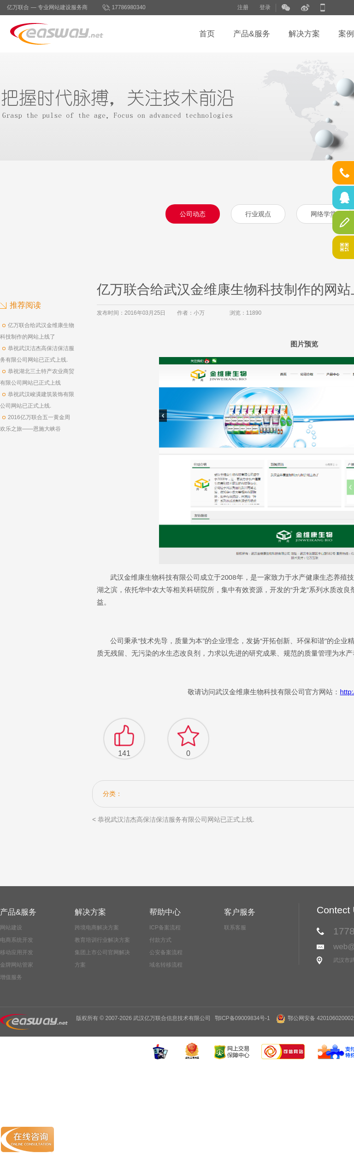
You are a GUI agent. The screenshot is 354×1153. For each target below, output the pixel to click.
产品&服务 (251, 33)
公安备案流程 (166, 952)
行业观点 (258, 214)
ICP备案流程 (165, 927)
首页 (207, 33)
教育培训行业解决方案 (102, 940)
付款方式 (160, 940)
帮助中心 (165, 912)
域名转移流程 (166, 965)
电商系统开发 (16, 940)
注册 (242, 7)
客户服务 (239, 912)
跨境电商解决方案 (97, 927)
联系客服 (235, 927)
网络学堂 (323, 214)
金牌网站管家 (16, 965)
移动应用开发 (16, 952)
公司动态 (193, 214)
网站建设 (11, 927)
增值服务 (11, 977)
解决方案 (304, 33)
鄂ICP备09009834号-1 (242, 1018)
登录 (265, 7)
